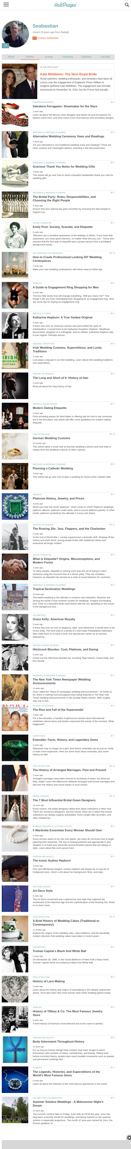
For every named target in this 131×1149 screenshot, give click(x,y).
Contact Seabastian (45, 38)
